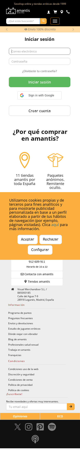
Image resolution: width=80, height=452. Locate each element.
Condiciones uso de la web (23, 369)
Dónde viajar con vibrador (23, 334)
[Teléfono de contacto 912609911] (68, 12)
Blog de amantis (17, 339)
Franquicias (14, 355)
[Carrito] (55, 12)
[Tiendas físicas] (61, 12)
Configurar (40, 250)
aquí (55, 224)
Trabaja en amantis (19, 349)
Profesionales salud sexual (23, 344)
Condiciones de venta (20, 379)
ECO (60, 416)
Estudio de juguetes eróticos (24, 328)
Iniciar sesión (39, 82)
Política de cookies (18, 390)
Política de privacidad (20, 384)
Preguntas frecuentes (20, 318)
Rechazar (50, 239)
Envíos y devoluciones (20, 323)
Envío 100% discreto (40, 29)
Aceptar (27, 239)
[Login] (49, 12)
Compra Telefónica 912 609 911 (37, 261)
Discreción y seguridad (21, 374)
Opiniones (20, 416)
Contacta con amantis (37, 274)
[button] (39, 95)
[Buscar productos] (23, 21)
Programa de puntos (20, 312)
